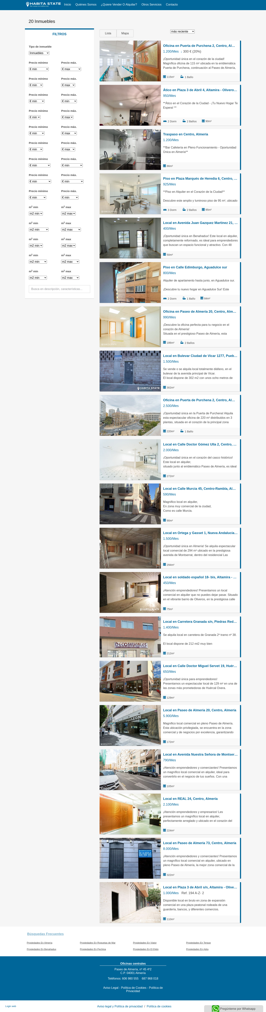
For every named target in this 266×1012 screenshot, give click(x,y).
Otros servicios (151, 4)
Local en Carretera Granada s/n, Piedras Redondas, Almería (200, 622)
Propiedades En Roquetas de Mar (98, 942)
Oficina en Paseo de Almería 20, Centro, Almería (200, 311)
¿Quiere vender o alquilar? (119, 4)
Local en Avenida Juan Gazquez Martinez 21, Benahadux (200, 223)
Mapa (125, 33)
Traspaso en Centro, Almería (185, 134)
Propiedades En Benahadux (41, 949)
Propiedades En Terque (198, 942)
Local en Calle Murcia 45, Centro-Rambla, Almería (200, 489)
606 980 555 (130, 978)
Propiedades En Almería (39, 942)
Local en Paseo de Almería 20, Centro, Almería (199, 710)
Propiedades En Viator (145, 942)
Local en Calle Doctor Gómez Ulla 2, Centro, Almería (200, 444)
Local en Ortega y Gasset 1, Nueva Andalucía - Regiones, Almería (200, 533)
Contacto (172, 4)
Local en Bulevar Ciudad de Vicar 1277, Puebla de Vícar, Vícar (200, 356)
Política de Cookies (133, 987)
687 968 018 (150, 978)
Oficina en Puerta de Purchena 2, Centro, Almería (200, 46)
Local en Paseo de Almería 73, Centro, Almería (199, 843)
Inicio (67, 4)
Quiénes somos (85, 4)
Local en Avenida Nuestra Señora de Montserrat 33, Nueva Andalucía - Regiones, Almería (200, 754)
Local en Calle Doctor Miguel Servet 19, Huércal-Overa (200, 666)
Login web (10, 1006)
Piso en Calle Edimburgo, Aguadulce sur (195, 267)
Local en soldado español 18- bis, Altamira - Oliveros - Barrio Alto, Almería (200, 577)
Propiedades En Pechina (93, 949)
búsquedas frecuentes (45, 934)
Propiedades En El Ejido (145, 949)
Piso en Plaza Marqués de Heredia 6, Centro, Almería (200, 178)
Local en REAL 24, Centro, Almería (190, 799)
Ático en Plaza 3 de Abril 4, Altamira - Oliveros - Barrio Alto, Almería (200, 90)
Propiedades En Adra (197, 949)
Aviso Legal (110, 987)
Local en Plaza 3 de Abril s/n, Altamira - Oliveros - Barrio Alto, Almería (200, 887)
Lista (108, 33)
